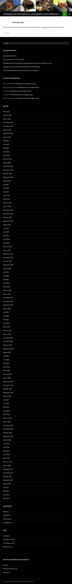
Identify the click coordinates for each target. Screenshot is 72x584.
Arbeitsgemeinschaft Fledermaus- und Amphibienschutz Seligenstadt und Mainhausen (31, 14)
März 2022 (6, 287)
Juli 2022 (6, 272)
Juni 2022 (6, 276)
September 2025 (8, 133)
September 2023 (8, 221)
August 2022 (7, 268)
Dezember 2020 (8, 338)
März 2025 (6, 155)
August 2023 (7, 225)
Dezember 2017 (8, 469)
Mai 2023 (6, 235)
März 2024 (6, 199)
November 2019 (8, 385)
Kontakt (5, 565)
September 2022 (8, 265)
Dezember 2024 (8, 166)
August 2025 (7, 137)
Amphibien (6, 515)
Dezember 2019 (8, 381)
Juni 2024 (6, 188)
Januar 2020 (7, 378)
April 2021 (6, 323)
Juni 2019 (6, 403)
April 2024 (6, 195)
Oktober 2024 (7, 173)
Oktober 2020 (7, 345)
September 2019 (8, 392)
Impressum (6, 572)
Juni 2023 (6, 232)
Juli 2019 (6, 400)
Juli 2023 (6, 228)
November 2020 (8, 341)
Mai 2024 (6, 192)
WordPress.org (8, 547)
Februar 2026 (7, 115)
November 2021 (8, 301)
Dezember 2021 (8, 297)
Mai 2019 (6, 407)
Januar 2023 (7, 250)
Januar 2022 (7, 294)
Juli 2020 (6, 356)
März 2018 (6, 458)
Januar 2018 (7, 465)
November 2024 (8, 170)
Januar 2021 (7, 334)
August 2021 (7, 308)
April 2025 (6, 152)
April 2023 (6, 239)
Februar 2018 (7, 462)
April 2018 (6, 454)
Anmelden (6, 536)
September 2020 (8, 349)
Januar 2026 (7, 119)
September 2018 (8, 436)
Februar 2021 (7, 330)
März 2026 (6, 111)
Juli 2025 (6, 141)
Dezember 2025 (8, 122)
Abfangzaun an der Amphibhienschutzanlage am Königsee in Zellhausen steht (27, 63)
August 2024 (7, 181)
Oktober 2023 (7, 217)
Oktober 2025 (7, 130)
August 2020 (7, 352)
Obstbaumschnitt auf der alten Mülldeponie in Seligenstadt (21, 67)
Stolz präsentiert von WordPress (25, 581)
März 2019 (6, 414)
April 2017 (6, 495)
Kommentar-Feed (8, 543)
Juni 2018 (6, 447)
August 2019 (7, 396)
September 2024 (8, 177)
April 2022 (6, 283)
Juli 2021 (6, 312)
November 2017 (8, 473)
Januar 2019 (7, 422)
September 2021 (8, 305)
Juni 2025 (6, 144)
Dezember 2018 (8, 425)
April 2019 (6, 411)
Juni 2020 (6, 360)
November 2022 (8, 257)
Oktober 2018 (7, 432)
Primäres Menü (69, 13)
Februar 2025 (7, 159)
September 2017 (8, 480)
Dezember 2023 (8, 210)
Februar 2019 (7, 418)
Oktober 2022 (7, 261)
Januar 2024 (7, 206)
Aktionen (6, 511)
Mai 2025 (6, 148)
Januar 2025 (7, 162)
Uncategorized (7, 522)
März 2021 (6, 327)
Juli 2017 (6, 487)
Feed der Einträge (8, 539)
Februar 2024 (7, 203)
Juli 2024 (6, 184)
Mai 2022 (6, 279)
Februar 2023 (7, 246)
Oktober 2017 (7, 476)
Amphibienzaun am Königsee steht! (28, 87)
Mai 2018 (6, 451)
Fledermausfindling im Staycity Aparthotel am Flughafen (20, 70)
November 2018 (8, 429)
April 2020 (6, 367)
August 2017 (7, 484)
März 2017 (6, 498)
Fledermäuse (7, 519)
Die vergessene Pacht (9, 56)
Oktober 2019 (7, 389)
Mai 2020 (6, 363)
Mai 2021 (6, 319)
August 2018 (7, 440)
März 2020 (6, 370)
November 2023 (8, 214)
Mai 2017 (6, 491)
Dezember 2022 (8, 254)
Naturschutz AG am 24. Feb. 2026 (13, 59)
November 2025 (8, 126)
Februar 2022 (7, 290)
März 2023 (6, 243)
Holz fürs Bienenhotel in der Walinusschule (23, 84)
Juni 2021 (6, 316)
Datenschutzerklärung (10, 569)
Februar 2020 (7, 374)
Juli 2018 (6, 443)
